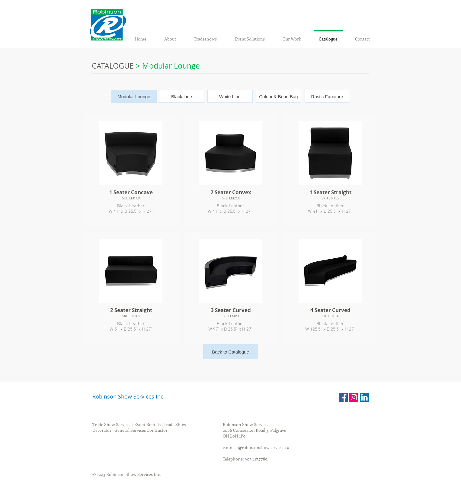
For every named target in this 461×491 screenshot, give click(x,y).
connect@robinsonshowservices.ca (256, 447)
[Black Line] (181, 96)
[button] (134, 96)
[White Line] (230, 96)
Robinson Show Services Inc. (128, 396)
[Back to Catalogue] (230, 351)
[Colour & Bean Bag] (278, 96)
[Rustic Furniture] (327, 96)
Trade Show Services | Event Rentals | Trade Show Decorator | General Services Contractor (139, 427)
